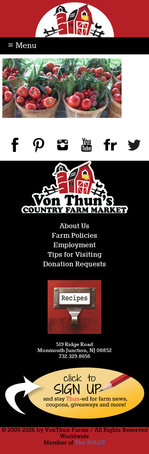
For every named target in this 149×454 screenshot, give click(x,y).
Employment (74, 245)
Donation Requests (74, 264)
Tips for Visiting (75, 255)
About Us (74, 226)
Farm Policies (74, 235)
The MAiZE (90, 442)
